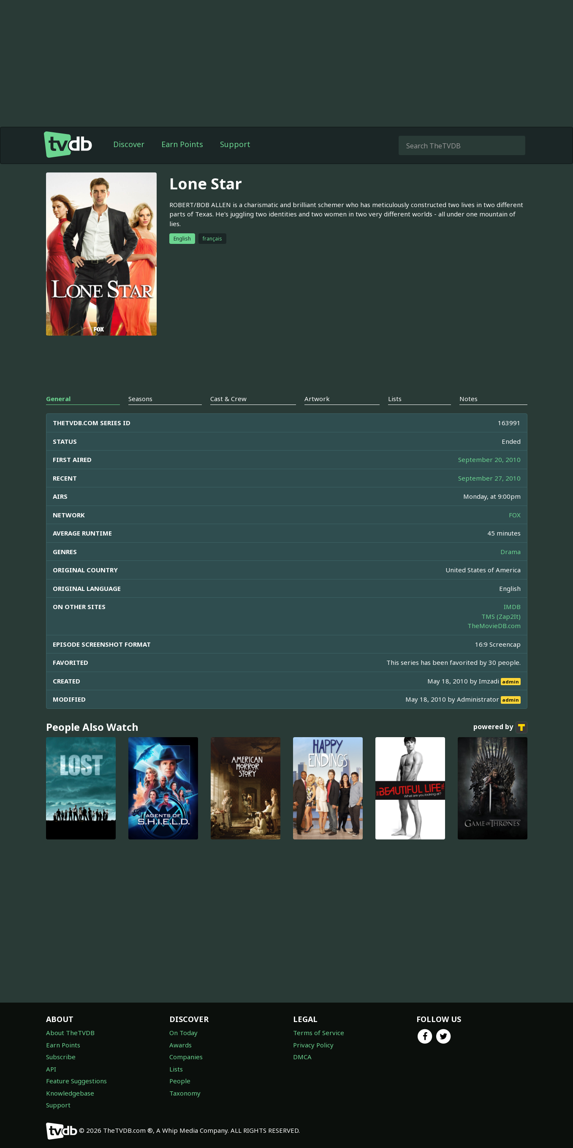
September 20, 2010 (489, 459)
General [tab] (58, 398)
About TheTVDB (70, 1032)
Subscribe (61, 1056)
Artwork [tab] (317, 398)
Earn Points (182, 144)
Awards (180, 1045)
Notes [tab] (468, 398)
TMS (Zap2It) (501, 616)
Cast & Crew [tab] (228, 398)
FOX (515, 515)
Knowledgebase (70, 1093)
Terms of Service (318, 1032)
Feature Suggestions (76, 1081)
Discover (128, 144)
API (51, 1069)
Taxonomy (185, 1093)
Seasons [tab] (140, 398)
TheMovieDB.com (494, 625)
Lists (176, 1069)
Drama (510, 551)
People (179, 1081)
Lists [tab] (395, 398)
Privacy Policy (313, 1045)
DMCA (302, 1056)
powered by (500, 727)
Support (235, 144)
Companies (186, 1056)
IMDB (512, 606)
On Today (183, 1032)
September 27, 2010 (489, 478)
